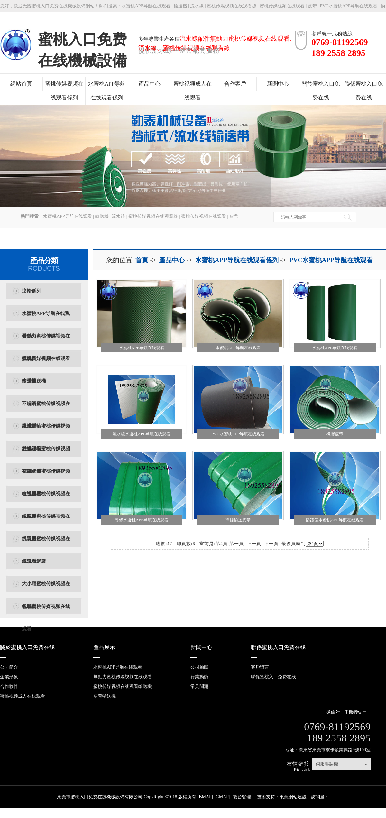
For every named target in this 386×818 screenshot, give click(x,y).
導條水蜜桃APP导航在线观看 (142, 519)
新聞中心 (278, 84)
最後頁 (288, 543)
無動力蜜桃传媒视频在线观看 (46, 340)
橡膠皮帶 (334, 434)
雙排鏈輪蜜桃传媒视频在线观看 (46, 453)
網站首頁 (21, 84)
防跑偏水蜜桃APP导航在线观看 (335, 519)
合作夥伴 (9, 686)
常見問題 (199, 686)
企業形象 (9, 676)
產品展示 (104, 647)
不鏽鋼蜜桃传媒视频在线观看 (46, 408)
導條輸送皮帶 (238, 519)
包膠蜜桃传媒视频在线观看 (46, 611)
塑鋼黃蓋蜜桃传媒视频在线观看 (46, 475)
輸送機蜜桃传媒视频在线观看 (46, 498)
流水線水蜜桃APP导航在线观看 (141, 434)
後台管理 (242, 797)
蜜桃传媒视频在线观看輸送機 (46, 363)
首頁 (141, 260)
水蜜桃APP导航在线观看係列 (106, 91)
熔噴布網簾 (34, 561)
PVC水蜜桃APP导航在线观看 (331, 260)
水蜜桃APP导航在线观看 (146, 6)
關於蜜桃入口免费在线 (321, 91)
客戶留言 (260, 667)
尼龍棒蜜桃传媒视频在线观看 (46, 520)
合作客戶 (235, 84)
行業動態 (199, 676)
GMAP (222, 797)
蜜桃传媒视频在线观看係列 (64, 91)
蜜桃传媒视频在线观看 (282, 6)
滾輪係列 (31, 290)
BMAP (205, 797)
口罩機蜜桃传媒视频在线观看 (46, 543)
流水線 (197, 6)
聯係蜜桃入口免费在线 (364, 91)
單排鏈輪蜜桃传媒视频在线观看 (46, 430)
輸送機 (180, 6)
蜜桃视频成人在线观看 (192, 91)
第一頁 (236, 543)
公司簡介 (9, 667)
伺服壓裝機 (327, 764)
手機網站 (356, 712)
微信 (334, 712)
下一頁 (271, 543)
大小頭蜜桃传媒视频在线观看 (46, 588)
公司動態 (199, 667)
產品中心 (150, 84)
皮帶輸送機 (34, 381)
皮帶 (312, 6)
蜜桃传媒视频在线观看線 (231, 6)
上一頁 (254, 543)
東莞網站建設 (293, 797)
